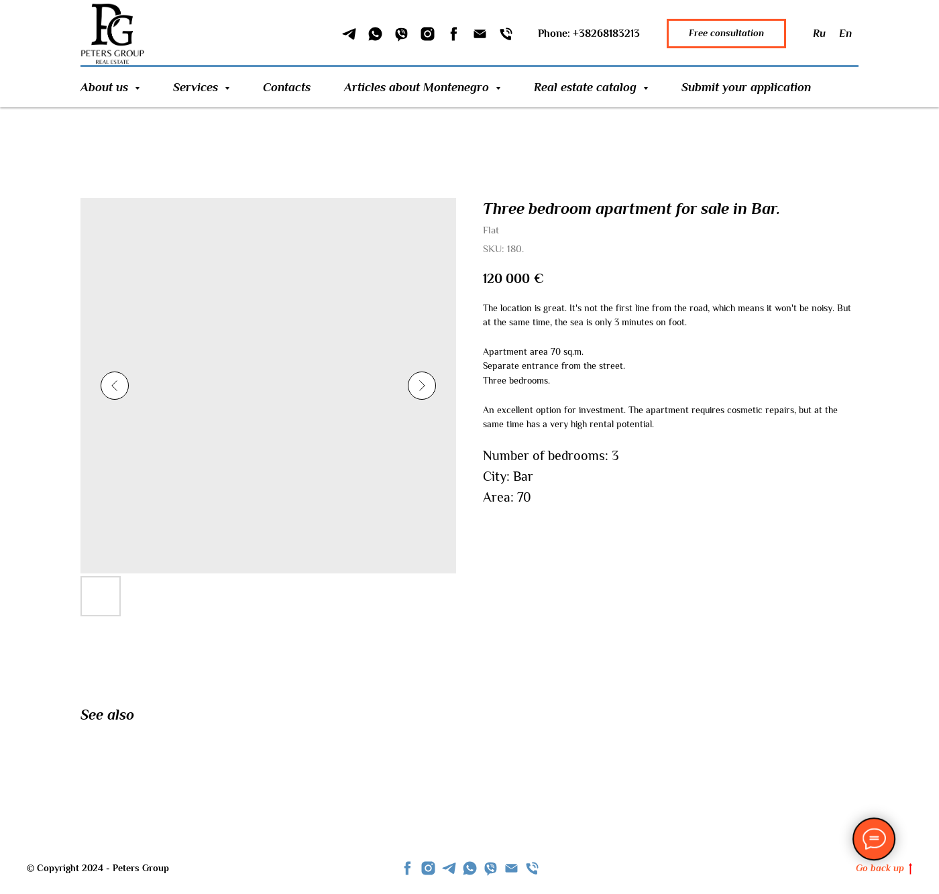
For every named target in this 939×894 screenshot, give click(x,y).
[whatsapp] (469, 868)
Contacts (287, 87)
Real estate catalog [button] (587, 87)
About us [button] (105, 87)
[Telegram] (349, 33)
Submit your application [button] (746, 87)
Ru (819, 33)
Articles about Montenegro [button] (418, 87)
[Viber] (401, 33)
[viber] (490, 868)
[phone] (532, 868)
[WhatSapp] (375, 33)
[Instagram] (427, 33)
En (845, 33)
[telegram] (449, 868)
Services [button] (197, 87)
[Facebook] (453, 33)
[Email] (480, 33)
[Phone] (506, 33)
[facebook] (407, 868)
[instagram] (428, 868)
